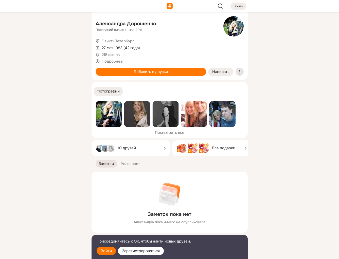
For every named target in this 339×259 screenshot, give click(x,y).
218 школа (111, 54)
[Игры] (76, 69)
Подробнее (112, 61)
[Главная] (32, 24)
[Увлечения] (54, 24)
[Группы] (76, 24)
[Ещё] (54, 219)
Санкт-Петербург (118, 41)
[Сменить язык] (54, 230)
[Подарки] (32, 69)
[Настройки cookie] (54, 252)
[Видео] (76, 46)
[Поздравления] (54, 69)
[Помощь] (32, 91)
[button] (108, 91)
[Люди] (54, 46)
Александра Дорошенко (126, 24)
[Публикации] (32, 46)
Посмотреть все (169, 132)
